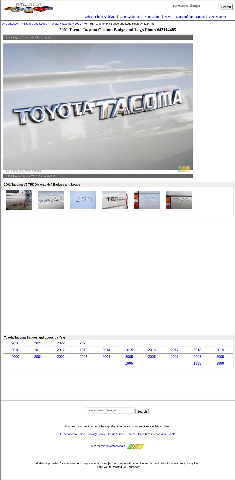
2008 (197, 357)
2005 (129, 357)
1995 (129, 363)
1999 (220, 363)
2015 (129, 350)
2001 (78, 23)
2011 (38, 350)
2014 (106, 350)
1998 (197, 363)
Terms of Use (116, 434)
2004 (106, 357)
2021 (38, 343)
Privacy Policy (96, 434)
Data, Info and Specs (190, 16)
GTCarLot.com (11, 23)
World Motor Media (113, 446)
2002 (61, 357)
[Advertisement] (118, 231)
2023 (84, 343)
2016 (152, 350)
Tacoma (67, 23)
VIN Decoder (217, 16)
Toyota (54, 23)
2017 (175, 350)
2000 (15, 357)
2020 (15, 343)
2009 (220, 357)
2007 (175, 357)
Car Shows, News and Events (156, 434)
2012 (61, 350)
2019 (220, 350)
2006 (152, 357)
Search (131, 434)
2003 (84, 357)
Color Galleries (129, 16)
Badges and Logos (35, 23)
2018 (197, 350)
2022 (61, 343)
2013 (84, 350)
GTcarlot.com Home (72, 434)
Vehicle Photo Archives (100, 16)
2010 (15, 350)
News (168, 16)
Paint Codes (152, 16)
